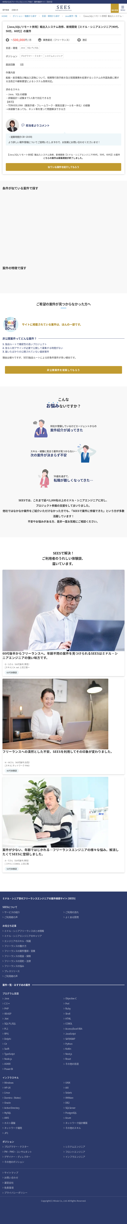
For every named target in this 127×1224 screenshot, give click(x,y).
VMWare (69, 1097)
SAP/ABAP (70, 1038)
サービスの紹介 (12, 912)
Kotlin (68, 1048)
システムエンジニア (54, 55)
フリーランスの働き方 (15, 946)
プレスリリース (12, 971)
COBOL (68, 1023)
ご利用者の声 (11, 917)
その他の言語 (72, 1063)
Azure (68, 1117)
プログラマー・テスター (31, 55)
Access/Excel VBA (73, 1028)
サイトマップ (11, 1172)
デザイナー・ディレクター (17, 1156)
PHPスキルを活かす (23, 276)
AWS (6, 1117)
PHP (6, 1008)
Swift (6, 1048)
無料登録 (114, 10)
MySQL (7, 1112)
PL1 (6, 1028)
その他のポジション (14, 1161)
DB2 (67, 1102)
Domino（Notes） (13, 1097)
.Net (6, 1018)
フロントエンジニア (75, 1151)
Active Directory (11, 1107)
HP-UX (7, 1087)
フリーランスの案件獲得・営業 (19, 950)
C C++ (7, 1003)
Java (23, 47)
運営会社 (9, 1182)
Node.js (8, 1058)
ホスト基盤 (9, 1122)
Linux (7, 1092)
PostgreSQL (71, 1112)
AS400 (7, 1063)
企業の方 (15, 10)
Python (68, 1043)
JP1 (6, 1133)
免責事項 (9, 1187)
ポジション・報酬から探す (25, 16)
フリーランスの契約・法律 (17, 961)
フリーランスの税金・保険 (17, 956)
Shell (67, 1013)
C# (5, 1043)
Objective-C (71, 998)
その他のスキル (73, 1127)
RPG (6, 1033)
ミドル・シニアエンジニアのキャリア (23, 935)
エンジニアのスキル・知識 (17, 941)
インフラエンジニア (75, 1156)
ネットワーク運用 (13, 1127)
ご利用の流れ (72, 912)
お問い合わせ (11, 1177)
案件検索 (5, 10)
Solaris (68, 1092)
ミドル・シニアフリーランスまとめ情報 (24, 930)
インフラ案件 (78, 276)
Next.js (68, 1053)
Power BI (8, 1069)
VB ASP (7, 1013)
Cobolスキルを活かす (51, 277)
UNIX (67, 1082)
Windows (8, 1082)
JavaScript (70, 1033)
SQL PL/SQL (33, 47)
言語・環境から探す (51, 16)
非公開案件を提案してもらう (63, 370)
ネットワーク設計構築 (76, 1122)
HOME (4, 16)
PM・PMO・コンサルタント (18, 1151)
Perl (67, 1003)
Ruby (67, 1008)
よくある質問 (72, 917)
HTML (68, 1018)
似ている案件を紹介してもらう (63, 167)
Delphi (7, 1038)
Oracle (7, 1102)
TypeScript (9, 1053)
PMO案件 (105, 276)
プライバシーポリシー (15, 1192)
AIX (66, 1087)
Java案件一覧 (71, 16)
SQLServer (70, 1107)
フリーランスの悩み (14, 966)
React (68, 1058)
